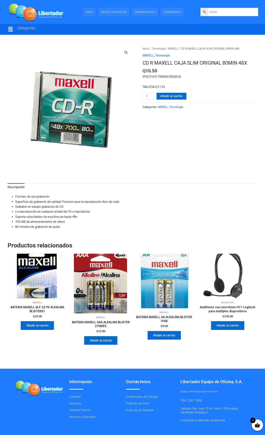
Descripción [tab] (16, 187)
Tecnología (158, 48)
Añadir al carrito (171, 96)
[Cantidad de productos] (147, 96)
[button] (10, 29)
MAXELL (173, 48)
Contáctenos (172, 12)
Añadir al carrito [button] (37, 325)
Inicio (89, 12)
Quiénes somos (145, 12)
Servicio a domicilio (114, 12)
